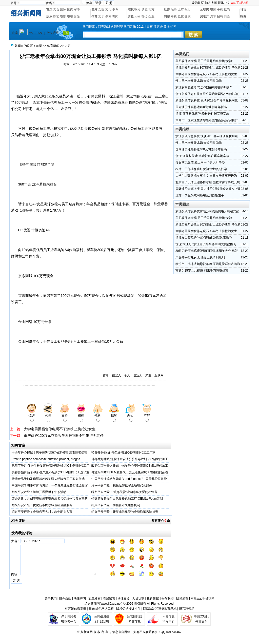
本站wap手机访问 (202, 598)
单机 (174, 16)
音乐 (77, 16)
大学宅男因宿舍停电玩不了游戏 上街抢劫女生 (60, 429)
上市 (181, 9)
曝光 (137, 9)
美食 (56, 9)
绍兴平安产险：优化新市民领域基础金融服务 (42, 505)
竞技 (181, 16)
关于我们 (51, 598)
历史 (131, 16)
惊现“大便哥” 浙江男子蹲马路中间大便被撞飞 (205, 244)
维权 (131, 9)
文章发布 (94, 598)
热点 (145, 16)
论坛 (243, 9)
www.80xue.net (111, 603)
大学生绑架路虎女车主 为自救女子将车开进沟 (206, 175)
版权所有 (182, 598)
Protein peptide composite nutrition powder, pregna (46, 459)
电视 (70, 16)
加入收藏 (211, 3)
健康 (188, 16)
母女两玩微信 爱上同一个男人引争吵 (200, 162)
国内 (70, 9)
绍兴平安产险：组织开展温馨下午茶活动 (39, 492)
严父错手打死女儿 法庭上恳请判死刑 (200, 257)
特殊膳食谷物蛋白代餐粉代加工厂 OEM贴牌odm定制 (127, 498)
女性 (101, 9)
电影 (63, 16)
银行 (188, 9)
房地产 (204, 16)
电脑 (213, 9)
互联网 (204, 9)
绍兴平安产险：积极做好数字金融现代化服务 (121, 485)
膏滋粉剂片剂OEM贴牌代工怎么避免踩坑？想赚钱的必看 (129, 472)
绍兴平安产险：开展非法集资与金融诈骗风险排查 (124, 512)
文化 (108, 9)
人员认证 (138, 598)
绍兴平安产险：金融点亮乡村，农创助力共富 (42, 512)
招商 (243, 16)
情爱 (227, 16)
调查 (145, 9)
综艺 (56, 16)
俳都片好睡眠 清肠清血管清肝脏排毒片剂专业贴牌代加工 (129, 459)
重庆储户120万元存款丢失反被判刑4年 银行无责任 (64, 436)
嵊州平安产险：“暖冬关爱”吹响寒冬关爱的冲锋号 (124, 492)
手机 (220, 9)
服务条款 (65, 598)
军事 (77, 9)
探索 (108, 16)
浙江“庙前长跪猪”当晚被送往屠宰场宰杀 (202, 113)
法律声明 (80, 598)
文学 (101, 16)
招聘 (220, 16)
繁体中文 (224, 3)
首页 (49, 9)
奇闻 (115, 16)
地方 (151, 9)
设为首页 (198, 3)
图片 (94, 9)
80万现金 (22, 102)
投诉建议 (153, 598)
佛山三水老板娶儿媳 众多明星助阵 (198, 81)
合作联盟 (168, 598)
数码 (227, 9)
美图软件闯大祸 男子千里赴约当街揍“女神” (204, 61)
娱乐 (49, 16)
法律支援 (123, 598)
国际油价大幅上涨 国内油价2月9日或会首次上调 (208, 189)
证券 (167, 9)
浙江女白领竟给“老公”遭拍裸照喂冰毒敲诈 (203, 87)
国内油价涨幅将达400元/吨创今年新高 (201, 107)
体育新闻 (53, 46)
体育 (94, 16)
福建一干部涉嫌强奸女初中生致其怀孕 (201, 169)
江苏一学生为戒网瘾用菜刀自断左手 (199, 195)
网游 (167, 16)
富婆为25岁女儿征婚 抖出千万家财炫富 (201, 270)
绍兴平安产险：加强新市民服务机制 (115, 505)
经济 (174, 9)
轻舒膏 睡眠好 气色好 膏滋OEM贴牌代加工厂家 (123, 452)
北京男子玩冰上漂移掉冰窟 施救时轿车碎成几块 (207, 182)
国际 (63, 9)
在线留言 (109, 598)
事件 (115, 9)
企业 (151, 16)
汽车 (213, 16)
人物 (137, 16)
